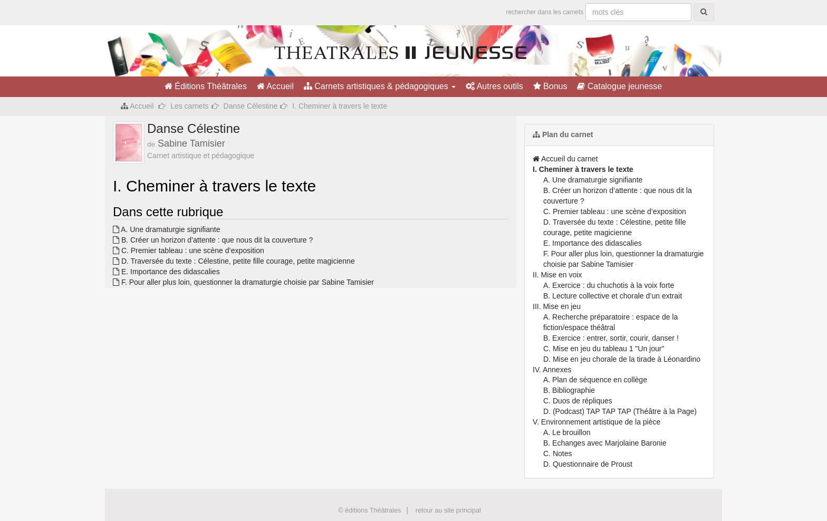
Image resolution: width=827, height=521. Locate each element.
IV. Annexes (552, 369)
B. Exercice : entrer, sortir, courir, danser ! (611, 338)
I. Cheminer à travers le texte (583, 169)
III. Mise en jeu (557, 306)
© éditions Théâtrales (369, 510)
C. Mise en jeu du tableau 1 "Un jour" (603, 348)
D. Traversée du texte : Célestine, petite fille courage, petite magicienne (234, 261)
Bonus (550, 86)
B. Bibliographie (569, 390)
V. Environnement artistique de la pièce (596, 422)
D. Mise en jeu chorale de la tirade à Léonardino (621, 359)
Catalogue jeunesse (619, 86)
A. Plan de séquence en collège (595, 379)
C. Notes (557, 453)
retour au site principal (448, 510)
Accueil (275, 86)
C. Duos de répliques (577, 401)
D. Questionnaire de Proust (587, 464)
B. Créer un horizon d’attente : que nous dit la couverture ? (213, 240)
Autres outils (494, 86)
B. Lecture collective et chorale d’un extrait (612, 296)
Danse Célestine (251, 106)
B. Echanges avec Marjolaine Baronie (604, 443)
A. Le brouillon (567, 432)
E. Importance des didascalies (166, 271)
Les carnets (189, 106)
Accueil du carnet (565, 159)
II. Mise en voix (557, 275)
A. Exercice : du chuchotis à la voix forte (608, 285)
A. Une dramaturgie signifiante (166, 229)
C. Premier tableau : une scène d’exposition (188, 250)
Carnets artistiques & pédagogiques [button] (380, 86)
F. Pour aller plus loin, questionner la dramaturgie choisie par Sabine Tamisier (243, 282)
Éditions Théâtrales (206, 86)
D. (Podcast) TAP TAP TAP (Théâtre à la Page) (620, 411)
